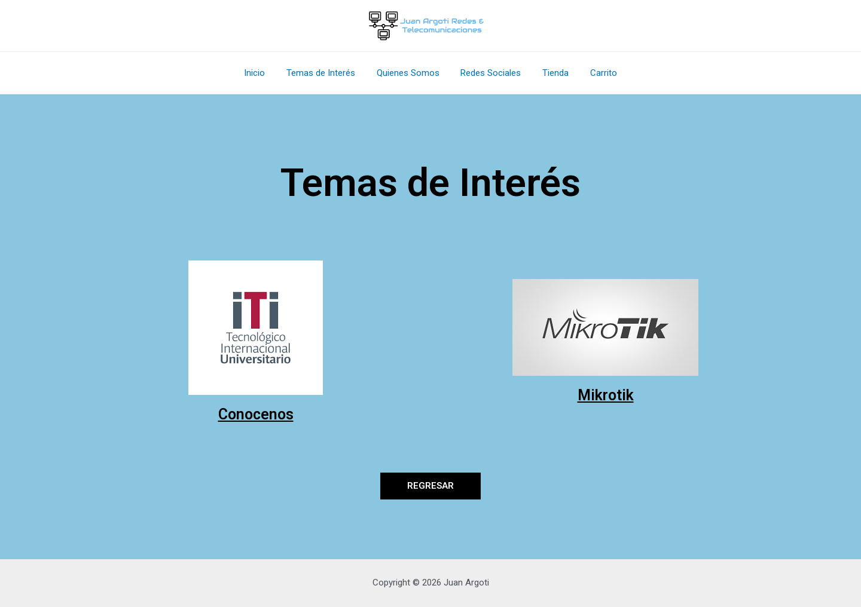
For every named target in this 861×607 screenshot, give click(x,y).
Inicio (263, 73)
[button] (430, 486)
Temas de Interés (326, 73)
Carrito (595, 73)
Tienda (551, 73)
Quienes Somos (409, 73)
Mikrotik (606, 395)
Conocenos (256, 414)
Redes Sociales (489, 73)
